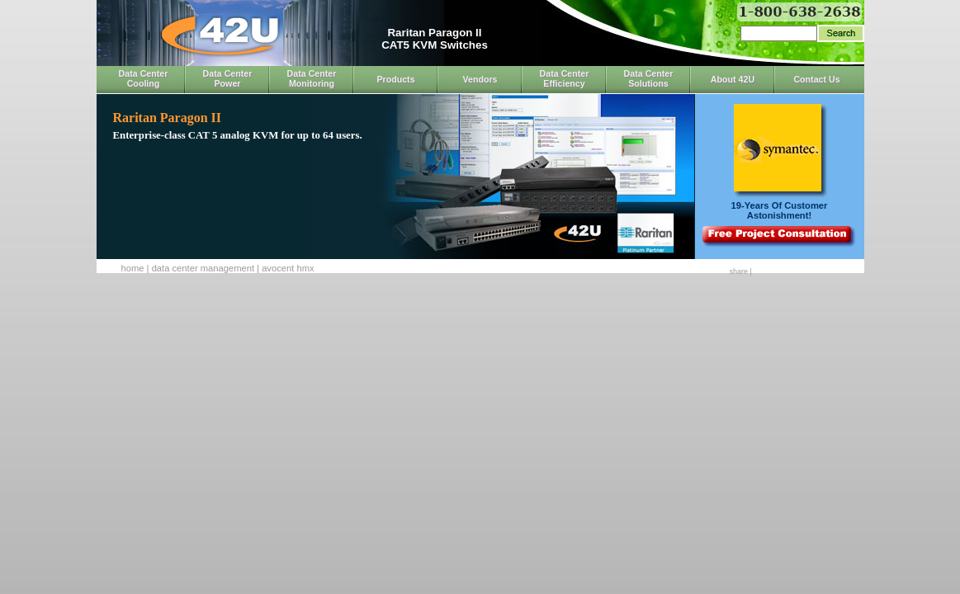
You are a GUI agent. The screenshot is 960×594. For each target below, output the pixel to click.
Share (739, 271)
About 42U (732, 79)
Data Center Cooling (143, 78)
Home (132, 268)
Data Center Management (203, 268)
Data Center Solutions (649, 78)
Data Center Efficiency (564, 78)
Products (395, 79)
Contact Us (816, 79)
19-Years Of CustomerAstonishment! (779, 210)
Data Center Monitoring (312, 78)
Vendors (479, 79)
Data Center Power (228, 78)
